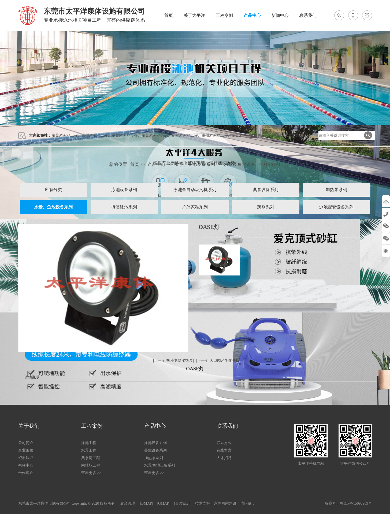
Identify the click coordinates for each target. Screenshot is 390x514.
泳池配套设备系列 (336, 207)
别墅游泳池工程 (185, 135)
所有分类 (53, 189)
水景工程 (88, 450)
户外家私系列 (195, 207)
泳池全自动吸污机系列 (194, 189)
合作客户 (25, 473)
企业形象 (25, 450)
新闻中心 (280, 15)
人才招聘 (224, 458)
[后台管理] (127, 503)
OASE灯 (272, 164)
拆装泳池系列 (124, 207)
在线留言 (224, 450)
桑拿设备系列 (265, 189)
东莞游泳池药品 (155, 135)
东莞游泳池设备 (125, 135)
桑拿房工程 (90, 458)
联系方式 (224, 443)
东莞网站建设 (225, 503)
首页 (168, 15)
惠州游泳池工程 (94, 135)
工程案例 (224, 15)
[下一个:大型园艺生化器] (216, 361)
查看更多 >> (91, 473)
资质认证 (25, 458)
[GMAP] (163, 503)
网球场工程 (90, 465)
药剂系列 (265, 207)
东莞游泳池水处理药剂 (250, 135)
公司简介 (25, 443)
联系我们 (308, 15)
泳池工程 (88, 443)
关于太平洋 (194, 15)
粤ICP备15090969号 (356, 503)
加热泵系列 (336, 189)
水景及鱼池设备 (240, 164)
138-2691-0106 (386, 214)
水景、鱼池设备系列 (194, 164)
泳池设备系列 (124, 189)
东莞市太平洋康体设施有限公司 (44, 503)
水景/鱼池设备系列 (159, 465)
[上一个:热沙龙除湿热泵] (173, 361)
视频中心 (25, 465)
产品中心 (252, 15)
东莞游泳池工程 (64, 135)
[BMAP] (146, 503)
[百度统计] (182, 503)
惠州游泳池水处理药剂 (291, 135)
